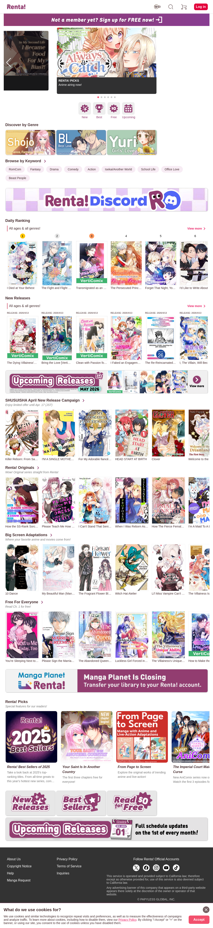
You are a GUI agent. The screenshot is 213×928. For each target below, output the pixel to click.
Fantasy (35, 169)
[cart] (184, 7)
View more (194, 228)
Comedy (73, 169)
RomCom (15, 169)
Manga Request (19, 880)
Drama (54, 169)
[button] (98, 97)
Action (92, 169)
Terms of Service (69, 866)
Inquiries (63, 873)
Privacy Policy (67, 859)
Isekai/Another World (118, 169)
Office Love (172, 169)
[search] (170, 7)
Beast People (17, 178)
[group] (22, 261)
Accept (198, 919)
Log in (201, 7)
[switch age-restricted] (157, 7)
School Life (148, 169)
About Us (14, 859)
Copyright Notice (19, 866)
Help (10, 873)
